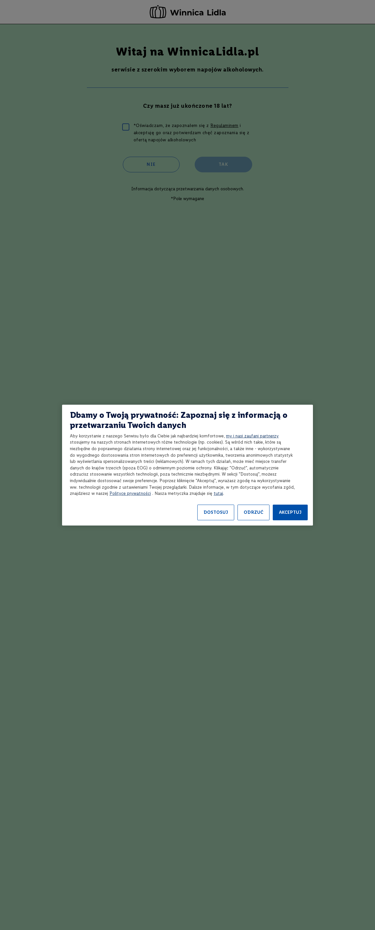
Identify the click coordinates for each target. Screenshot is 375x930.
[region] (187, 464)
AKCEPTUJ (290, 512)
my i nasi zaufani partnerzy (252, 436)
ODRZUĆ (253, 512)
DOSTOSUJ (216, 512)
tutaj (218, 493)
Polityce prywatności (130, 493)
